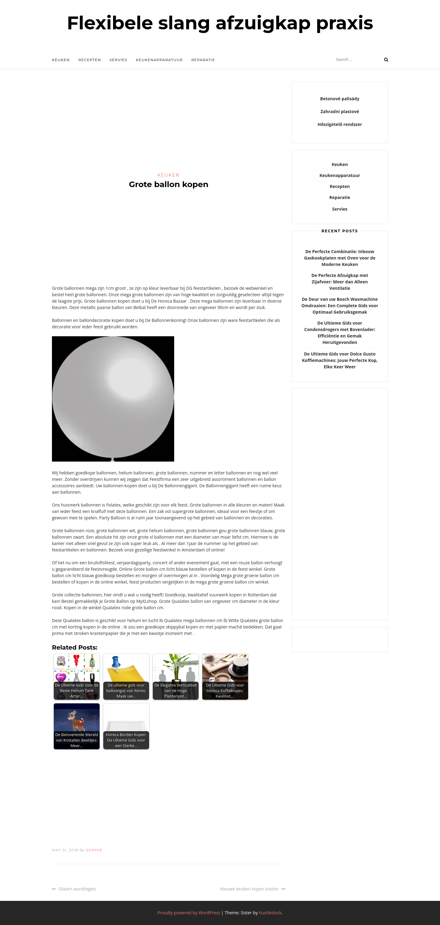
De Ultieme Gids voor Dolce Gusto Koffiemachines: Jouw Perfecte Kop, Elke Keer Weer (340, 360)
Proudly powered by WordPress (188, 913)
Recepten (89, 59)
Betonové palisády (339, 98)
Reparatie (203, 59)
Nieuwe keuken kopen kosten (249, 889)
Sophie (94, 850)
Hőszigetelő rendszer (339, 124)
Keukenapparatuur (159, 59)
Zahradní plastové (340, 111)
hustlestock (270, 913)
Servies (118, 59)
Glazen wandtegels (77, 889)
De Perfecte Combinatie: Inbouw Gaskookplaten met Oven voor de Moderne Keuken (339, 258)
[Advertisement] (168, 127)
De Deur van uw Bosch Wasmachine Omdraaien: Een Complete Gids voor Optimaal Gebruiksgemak (339, 305)
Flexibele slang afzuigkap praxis (220, 23)
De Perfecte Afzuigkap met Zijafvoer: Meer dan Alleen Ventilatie (339, 281)
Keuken (61, 59)
